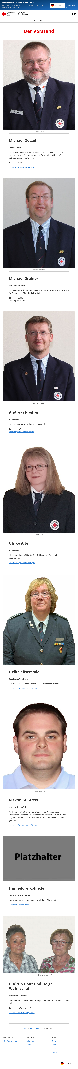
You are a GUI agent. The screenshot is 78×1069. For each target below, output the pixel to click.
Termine (30, 1045)
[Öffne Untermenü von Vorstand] (39, 20)
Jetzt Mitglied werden (10, 1041)
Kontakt (54, 1041)
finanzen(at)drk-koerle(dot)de (21, 431)
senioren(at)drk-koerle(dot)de (22, 1012)
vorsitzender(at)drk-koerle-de (21, 167)
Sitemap (55, 1045)
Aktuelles (30, 1041)
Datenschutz (56, 1052)
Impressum (56, 1048)
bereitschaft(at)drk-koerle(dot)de (23, 688)
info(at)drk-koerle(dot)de (19, 905)
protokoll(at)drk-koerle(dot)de (22, 562)
